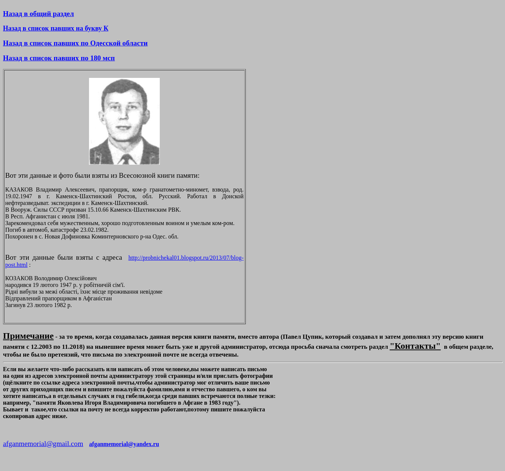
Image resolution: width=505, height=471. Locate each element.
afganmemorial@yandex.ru (124, 444)
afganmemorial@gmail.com (43, 444)
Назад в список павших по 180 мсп (59, 58)
